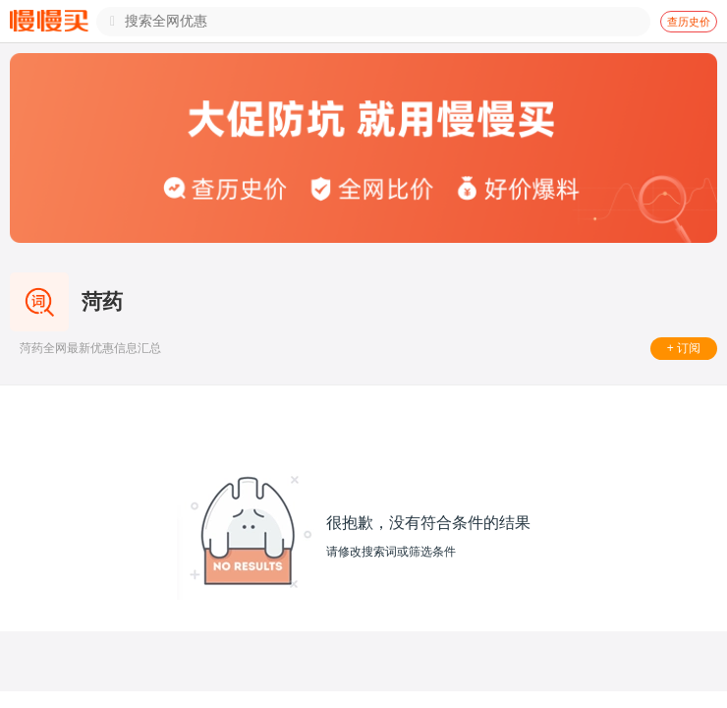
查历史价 (688, 22)
